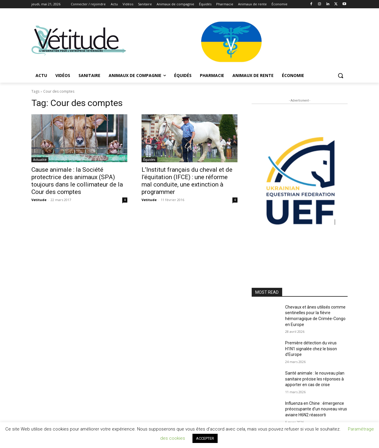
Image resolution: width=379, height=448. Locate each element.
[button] (340, 75)
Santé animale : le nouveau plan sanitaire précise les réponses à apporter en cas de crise (314, 379)
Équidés (149, 160)
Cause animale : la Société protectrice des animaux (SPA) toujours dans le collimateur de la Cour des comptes (77, 180)
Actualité (39, 160)
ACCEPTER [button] (205, 438)
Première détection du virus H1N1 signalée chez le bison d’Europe (311, 349)
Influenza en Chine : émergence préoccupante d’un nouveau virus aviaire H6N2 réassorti (316, 409)
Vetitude (38, 199)
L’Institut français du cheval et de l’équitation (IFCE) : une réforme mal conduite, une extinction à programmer (187, 180)
